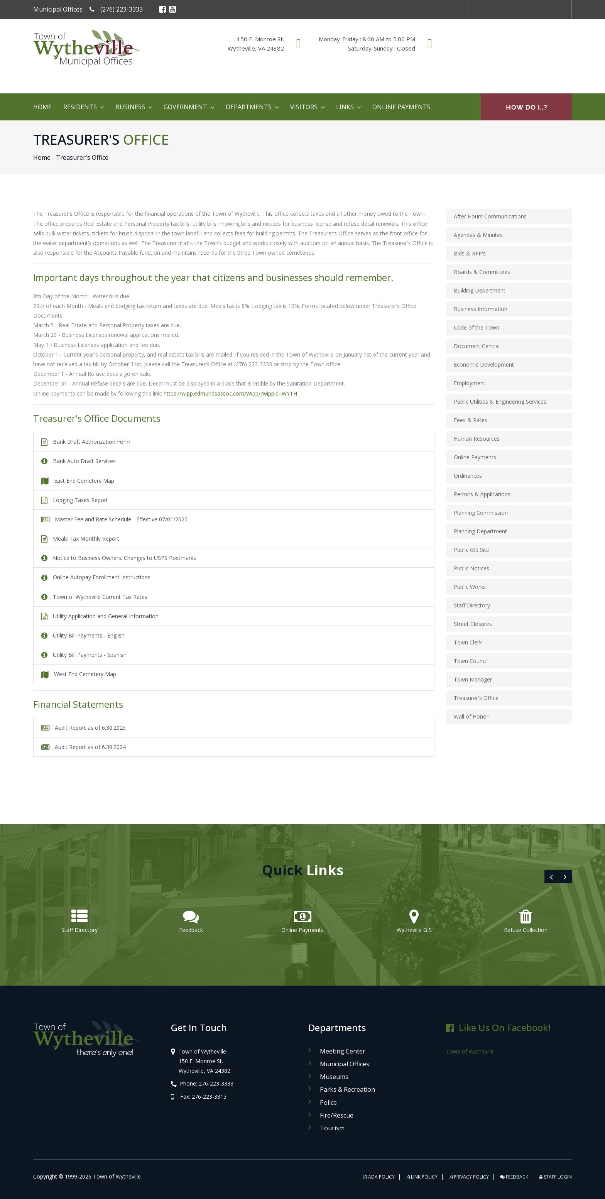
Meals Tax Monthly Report (80, 538)
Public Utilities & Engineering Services (500, 401)
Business (130, 107)
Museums (334, 1076)
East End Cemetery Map (77, 480)
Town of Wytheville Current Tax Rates (94, 596)
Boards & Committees (482, 272)
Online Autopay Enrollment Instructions (95, 577)
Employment (469, 383)
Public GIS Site (471, 549)
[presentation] (551, 876)
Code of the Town (476, 327)
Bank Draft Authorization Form (85, 441)
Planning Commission (481, 512)
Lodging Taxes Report (74, 500)
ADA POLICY (379, 1177)
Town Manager (473, 679)
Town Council (471, 661)
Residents (80, 107)
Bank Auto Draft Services (78, 461)
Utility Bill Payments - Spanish (84, 654)
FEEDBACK (514, 1177)
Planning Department (480, 531)
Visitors (304, 107)
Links (345, 107)
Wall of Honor (471, 716)
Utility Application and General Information (100, 616)
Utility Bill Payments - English (83, 635)
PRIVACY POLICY (469, 1177)
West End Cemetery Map (78, 674)
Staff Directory (472, 605)
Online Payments (401, 107)
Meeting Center (342, 1051)
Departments (249, 107)
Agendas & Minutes (478, 234)
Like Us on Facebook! (498, 1027)
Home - (43, 157)
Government (185, 107)
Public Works (470, 586)
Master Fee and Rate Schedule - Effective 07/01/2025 (114, 519)
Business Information (480, 309)
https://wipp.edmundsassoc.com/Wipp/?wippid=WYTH (230, 393)
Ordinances (468, 475)
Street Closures (473, 623)
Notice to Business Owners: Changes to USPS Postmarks (118, 557)
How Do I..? (526, 107)
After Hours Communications (490, 216)
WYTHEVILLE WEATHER (511, 54)
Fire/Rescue (336, 1115)
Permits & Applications (482, 494)
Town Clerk (468, 642)
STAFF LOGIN (555, 1177)
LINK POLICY (422, 1177)
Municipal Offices (344, 1064)
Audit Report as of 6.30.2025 (83, 727)
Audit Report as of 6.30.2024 (83, 747)
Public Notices (471, 568)
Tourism (332, 1128)
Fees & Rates (470, 420)
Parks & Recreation (347, 1089)
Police (328, 1102)
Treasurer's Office (476, 698)
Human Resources (477, 438)
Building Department (479, 290)
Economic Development (484, 364)
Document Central (477, 346)
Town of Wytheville (470, 1051)
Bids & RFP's (470, 253)
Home (42, 107)
